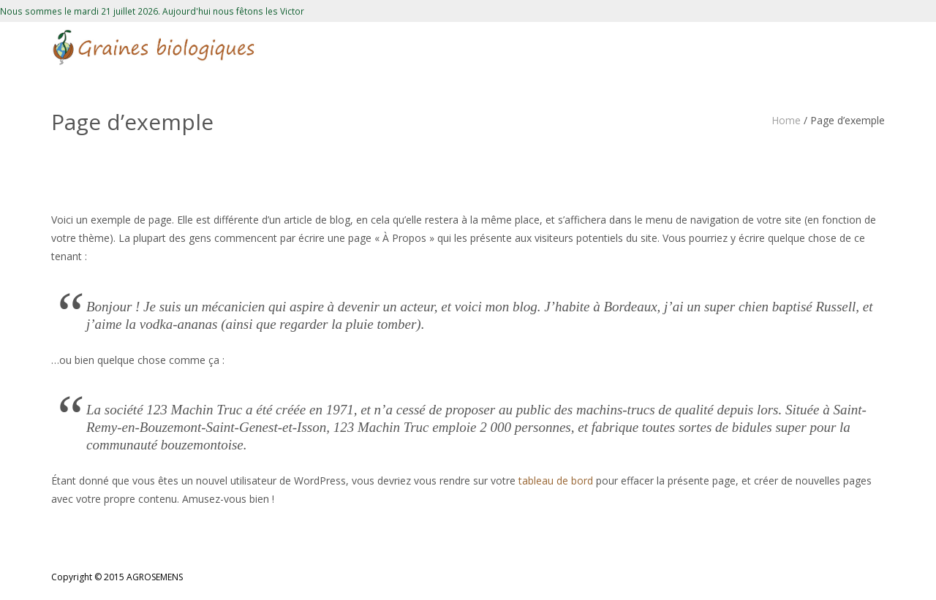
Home (786, 120)
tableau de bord (555, 480)
